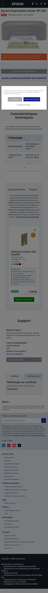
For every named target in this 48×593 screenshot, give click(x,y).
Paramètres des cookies (23, 104)
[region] (24, 98)
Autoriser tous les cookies (32, 99)
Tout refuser (15, 99)
